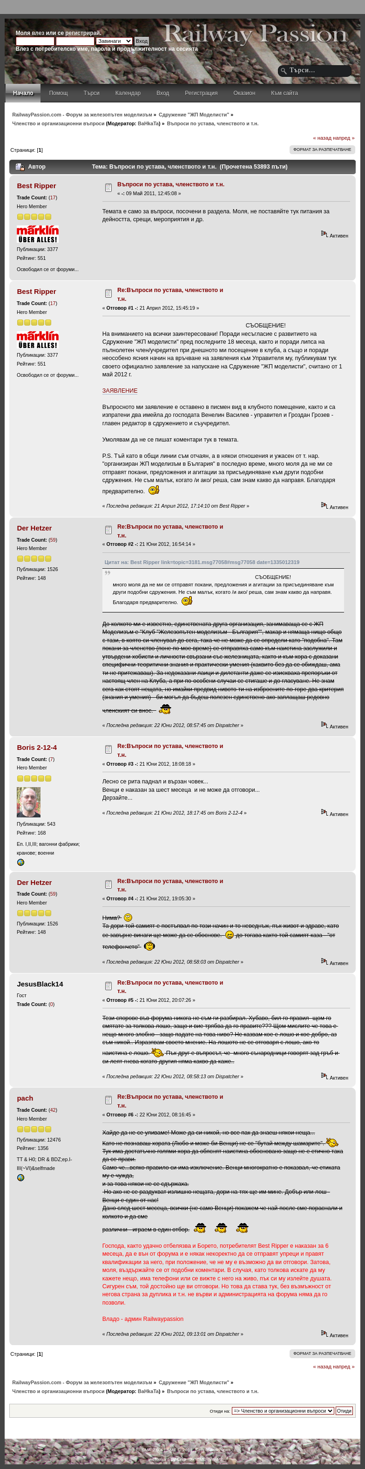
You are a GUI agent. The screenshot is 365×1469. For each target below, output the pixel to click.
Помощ (58, 93)
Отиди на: (220, 1411)
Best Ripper (36, 186)
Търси (92, 93)
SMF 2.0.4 (152, 1449)
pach (25, 1098)
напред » (344, 138)
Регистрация (201, 93)
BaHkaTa (148, 123)
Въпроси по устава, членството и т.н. (170, 184)
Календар (128, 93)
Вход (162, 93)
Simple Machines (212, 1449)
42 (53, 1110)
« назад (322, 138)
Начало (23, 93)
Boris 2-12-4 (37, 747)
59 (53, 540)
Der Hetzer (34, 528)
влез (38, 33)
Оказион (244, 93)
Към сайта (284, 93)
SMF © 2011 (180, 1449)
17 (53, 197)
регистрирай (82, 33)
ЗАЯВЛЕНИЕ (120, 391)
